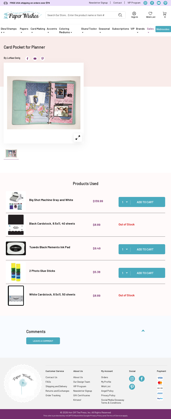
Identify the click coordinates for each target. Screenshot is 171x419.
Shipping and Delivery (56, 386)
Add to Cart (145, 202)
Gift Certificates (81, 395)
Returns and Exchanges (57, 390)
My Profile (106, 381)
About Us (78, 377)
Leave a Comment (43, 340)
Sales (150, 30)
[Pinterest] (165, 3)
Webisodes (162, 29)
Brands (140, 30)
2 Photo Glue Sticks (42, 271)
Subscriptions (120, 28)
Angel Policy (107, 390)
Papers (24, 30)
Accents (52, 30)
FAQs (48, 381)
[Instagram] (145, 3)
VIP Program (134, 2)
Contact (117, 2)
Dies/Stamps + (9, 30)
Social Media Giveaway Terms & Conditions (112, 401)
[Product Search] (80, 15)
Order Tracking (53, 395)
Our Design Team (81, 381)
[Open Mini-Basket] (164, 15)
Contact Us (51, 377)
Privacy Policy (108, 395)
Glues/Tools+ (89, 30)
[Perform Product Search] (120, 15)
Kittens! (77, 399)
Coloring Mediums (65, 30)
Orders (104, 377)
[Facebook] (152, 3)
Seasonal (104, 30)
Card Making (38, 30)
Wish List (106, 386)
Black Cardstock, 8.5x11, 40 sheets (52, 223)
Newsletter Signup (98, 2)
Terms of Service (114, 415)
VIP (132, 28)
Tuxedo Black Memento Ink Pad (49, 247)
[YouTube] (159, 3)
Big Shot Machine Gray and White (51, 200)
